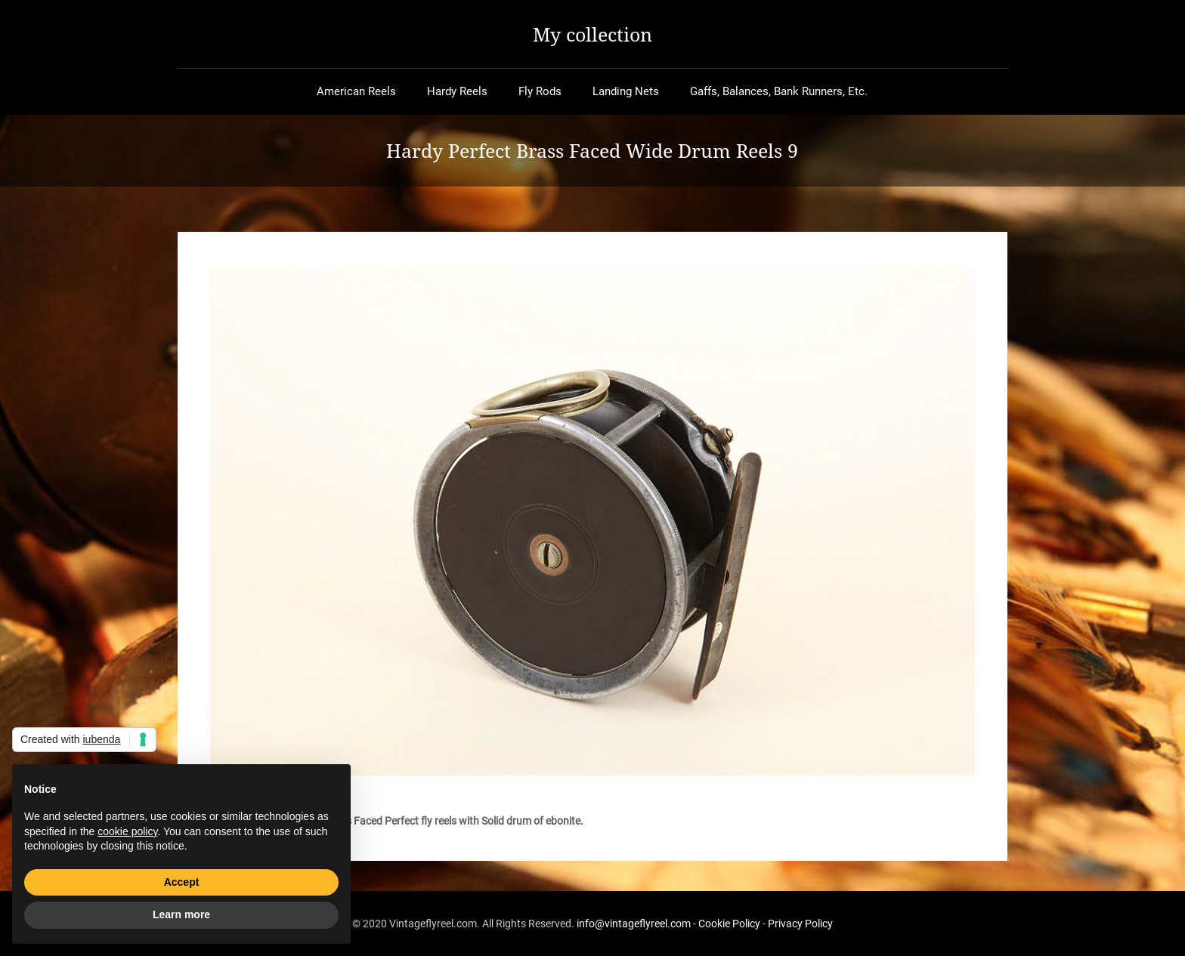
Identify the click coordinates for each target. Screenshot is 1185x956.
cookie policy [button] (127, 831)
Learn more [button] (181, 914)
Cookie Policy (729, 923)
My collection (592, 34)
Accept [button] (182, 882)
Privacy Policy (800, 923)
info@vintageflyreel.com (634, 923)
